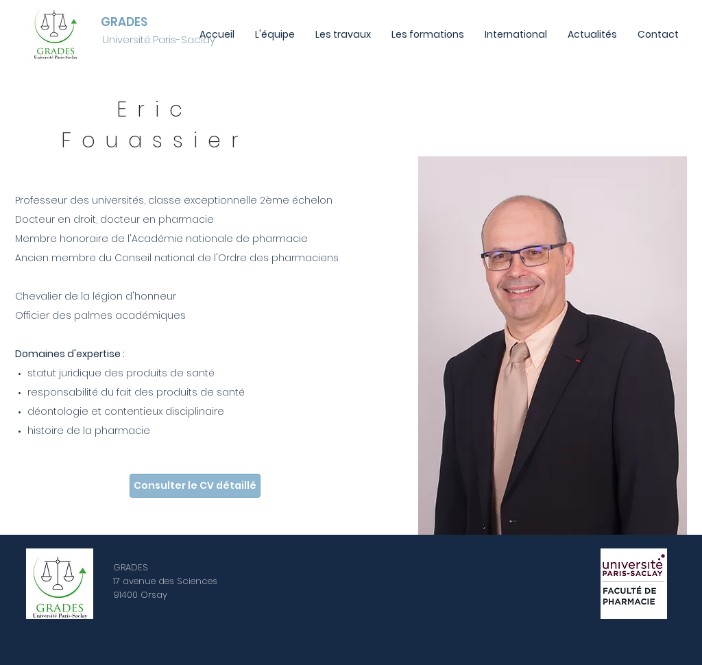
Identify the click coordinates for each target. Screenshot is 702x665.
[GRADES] (125, 22)
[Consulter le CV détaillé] (195, 486)
